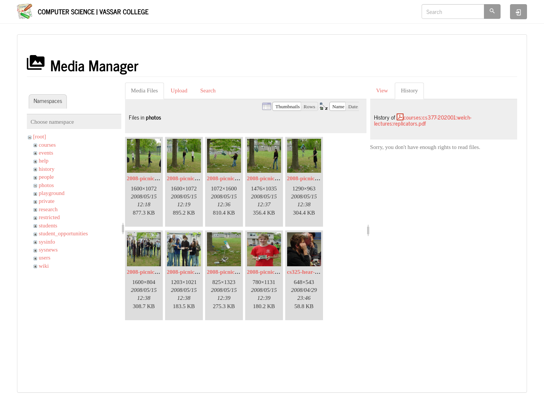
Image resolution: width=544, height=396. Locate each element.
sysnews (48, 250)
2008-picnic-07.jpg (309, 178)
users (45, 258)
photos (46, 185)
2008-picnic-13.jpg (269, 272)
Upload (179, 90)
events (46, 153)
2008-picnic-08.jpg (149, 272)
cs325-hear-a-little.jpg (313, 272)
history (47, 169)
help (44, 161)
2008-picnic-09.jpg (189, 272)
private (47, 201)
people (46, 177)
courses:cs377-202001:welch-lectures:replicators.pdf (422, 120)
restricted (49, 217)
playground (52, 193)
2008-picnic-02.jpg (149, 178)
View (382, 90)
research (48, 209)
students (48, 226)
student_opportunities (63, 233)
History (409, 90)
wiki (44, 266)
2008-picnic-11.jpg (229, 272)
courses (47, 145)
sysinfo (47, 242)
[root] (39, 137)
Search (208, 90)
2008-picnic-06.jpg (269, 178)
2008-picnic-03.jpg (189, 178)
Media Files (144, 90)
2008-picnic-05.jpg (229, 178)
